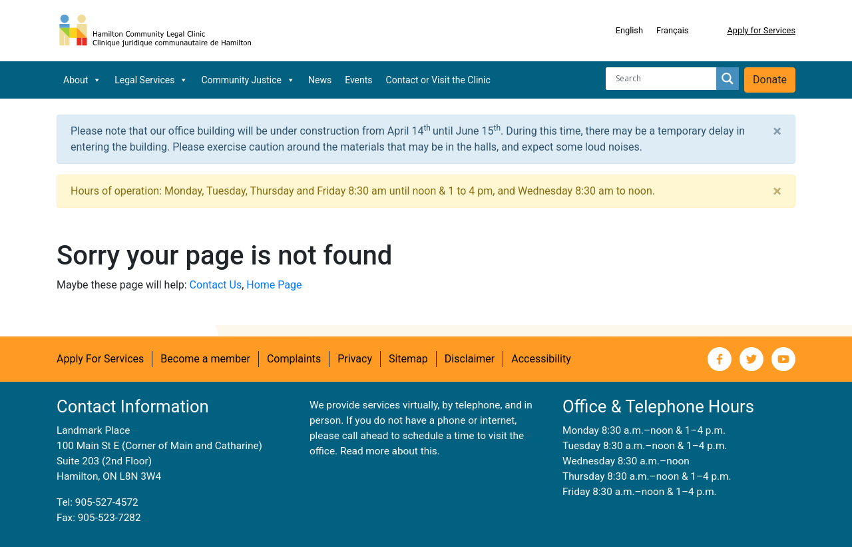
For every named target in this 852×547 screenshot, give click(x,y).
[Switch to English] (629, 30)
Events (358, 80)
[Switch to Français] (672, 30)
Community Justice (248, 80)
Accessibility (541, 358)
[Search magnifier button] (727, 78)
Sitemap (408, 358)
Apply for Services (761, 30)
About (82, 80)
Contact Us (216, 284)
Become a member (205, 358)
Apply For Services (100, 358)
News (319, 80)
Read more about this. (390, 451)
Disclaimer (470, 358)
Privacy (354, 358)
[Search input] (664, 78)
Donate (770, 79)
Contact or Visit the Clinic (438, 80)
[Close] (777, 131)
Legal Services (151, 80)
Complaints (294, 358)
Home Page (274, 284)
